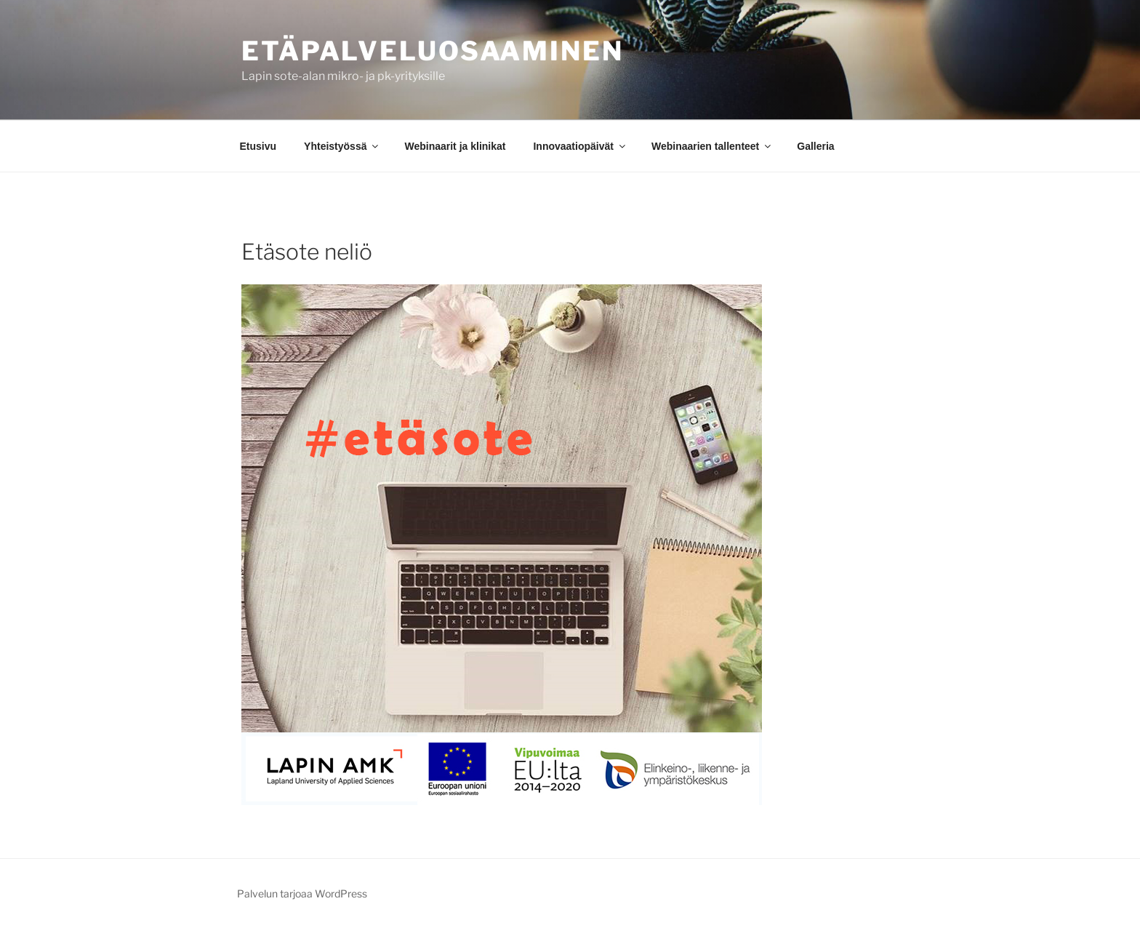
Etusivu (258, 146)
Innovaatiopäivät (580, 146)
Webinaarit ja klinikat (454, 146)
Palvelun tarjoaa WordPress (302, 893)
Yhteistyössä (342, 146)
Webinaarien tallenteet (712, 146)
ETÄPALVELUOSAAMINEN (432, 51)
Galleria (815, 146)
